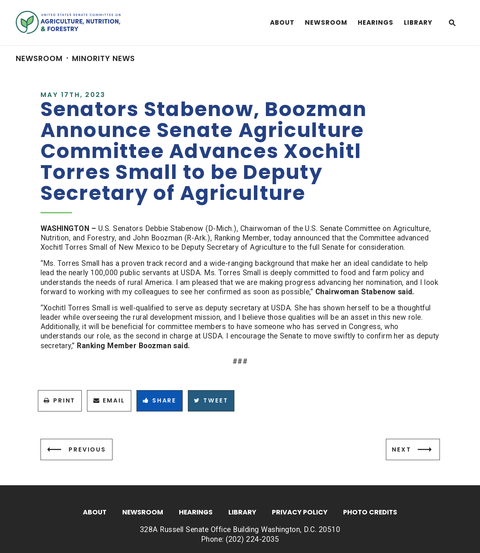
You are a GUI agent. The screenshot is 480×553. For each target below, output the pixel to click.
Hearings (375, 22)
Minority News (103, 58)
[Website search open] (452, 23)
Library (418, 22)
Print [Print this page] (59, 400)
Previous (87, 449)
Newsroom (326, 22)
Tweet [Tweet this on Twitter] (211, 400)
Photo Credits (370, 513)
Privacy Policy (299, 513)
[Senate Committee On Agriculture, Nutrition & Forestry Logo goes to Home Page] (68, 22)
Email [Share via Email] (109, 400)
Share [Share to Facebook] (159, 400)
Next (401, 449)
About (282, 22)
